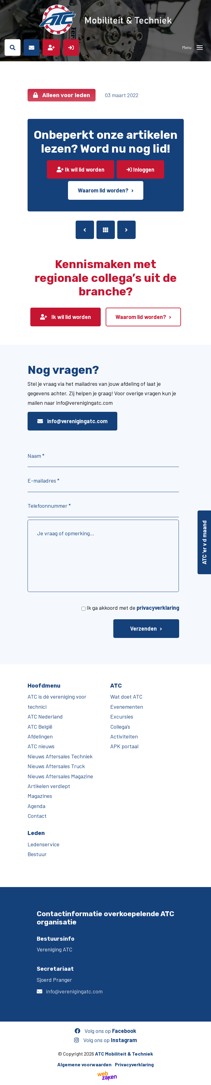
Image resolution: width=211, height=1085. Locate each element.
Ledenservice (43, 844)
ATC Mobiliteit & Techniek (124, 1054)
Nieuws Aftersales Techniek (60, 756)
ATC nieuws (41, 746)
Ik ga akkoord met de (133, 607)
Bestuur (37, 854)
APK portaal (124, 746)
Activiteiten (124, 736)
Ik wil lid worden (80, 169)
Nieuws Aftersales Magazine (60, 776)
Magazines (40, 795)
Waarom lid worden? (103, 190)
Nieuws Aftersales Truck (56, 766)
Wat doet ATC (126, 696)
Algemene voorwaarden (84, 1064)
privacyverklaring (158, 607)
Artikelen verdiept (49, 786)
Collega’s (120, 726)
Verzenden (143, 628)
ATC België (40, 726)
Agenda (36, 805)
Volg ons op (105, 1030)
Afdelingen (40, 736)
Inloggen (140, 169)
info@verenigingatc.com (72, 421)
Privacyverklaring (134, 1064)
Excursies (121, 716)
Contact (37, 815)
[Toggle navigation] (199, 47)
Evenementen (126, 706)
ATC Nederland (45, 716)
